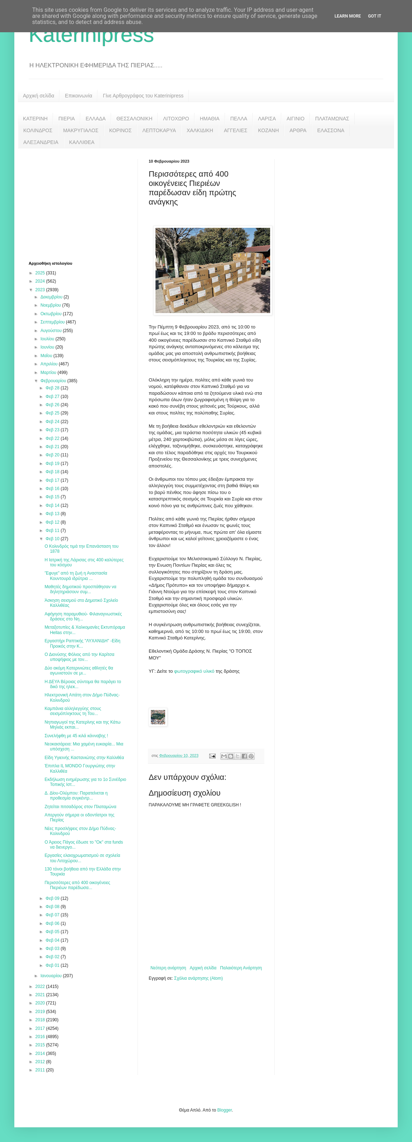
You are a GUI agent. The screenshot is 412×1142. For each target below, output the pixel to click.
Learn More (348, 16)
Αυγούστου (51, 330)
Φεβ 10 (53, 538)
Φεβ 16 (53, 488)
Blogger (224, 1110)
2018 (40, 1019)
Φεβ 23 (53, 429)
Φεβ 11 (53, 530)
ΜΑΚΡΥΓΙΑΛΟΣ (81, 130)
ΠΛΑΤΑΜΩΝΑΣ (332, 118)
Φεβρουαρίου (53, 380)
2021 (40, 994)
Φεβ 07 (53, 914)
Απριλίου (49, 363)
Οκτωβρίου (51, 313)
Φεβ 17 (53, 480)
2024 (40, 281)
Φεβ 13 (53, 513)
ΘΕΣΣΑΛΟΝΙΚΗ (134, 118)
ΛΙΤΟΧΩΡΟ (176, 118)
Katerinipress (91, 35)
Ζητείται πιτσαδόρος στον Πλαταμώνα (80, 806)
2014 (40, 1053)
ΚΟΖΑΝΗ (268, 130)
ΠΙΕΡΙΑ (66, 118)
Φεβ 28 (53, 387)
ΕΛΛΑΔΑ (96, 118)
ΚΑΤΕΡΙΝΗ (35, 118)
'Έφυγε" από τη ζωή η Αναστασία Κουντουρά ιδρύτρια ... (75, 576)
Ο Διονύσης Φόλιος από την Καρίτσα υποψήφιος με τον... (79, 657)
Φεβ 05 (53, 931)
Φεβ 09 (53, 898)
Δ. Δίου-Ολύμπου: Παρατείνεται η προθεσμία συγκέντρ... (75, 796)
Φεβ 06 (53, 923)
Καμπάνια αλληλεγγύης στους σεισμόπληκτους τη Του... (72, 711)
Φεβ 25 (53, 413)
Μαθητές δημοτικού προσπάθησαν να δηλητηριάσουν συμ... (80, 589)
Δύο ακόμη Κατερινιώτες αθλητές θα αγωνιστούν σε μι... (78, 671)
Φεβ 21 (53, 446)
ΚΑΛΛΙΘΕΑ (82, 142)
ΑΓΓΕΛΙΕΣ (235, 130)
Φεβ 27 (53, 396)
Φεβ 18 (53, 471)
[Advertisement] (82, 204)
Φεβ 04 (53, 940)
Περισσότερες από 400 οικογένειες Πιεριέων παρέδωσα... (77, 885)
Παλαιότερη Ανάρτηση (241, 967)
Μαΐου (46, 355)
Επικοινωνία (78, 96)
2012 (40, 1061)
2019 (40, 1011)
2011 (40, 1070)
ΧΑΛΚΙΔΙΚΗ (200, 130)
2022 (40, 986)
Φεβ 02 (53, 956)
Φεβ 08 (53, 906)
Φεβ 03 (53, 948)
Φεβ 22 (53, 438)
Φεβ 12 (53, 522)
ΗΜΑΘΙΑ (210, 118)
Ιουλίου (48, 338)
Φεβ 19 (53, 463)
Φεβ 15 (53, 496)
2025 (40, 272)
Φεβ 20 (53, 454)
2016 (40, 1036)
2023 (40, 289)
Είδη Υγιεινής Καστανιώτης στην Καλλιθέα (84, 757)
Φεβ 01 (53, 965)
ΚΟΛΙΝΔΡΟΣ (37, 130)
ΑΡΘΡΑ (297, 130)
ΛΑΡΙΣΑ (267, 118)
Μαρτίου (49, 372)
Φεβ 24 (53, 421)
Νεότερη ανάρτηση (168, 967)
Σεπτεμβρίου (53, 322)
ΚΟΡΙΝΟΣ (120, 130)
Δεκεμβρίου (52, 296)
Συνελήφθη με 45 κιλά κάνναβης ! (76, 735)
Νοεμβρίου (51, 305)
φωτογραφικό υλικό (195, 671)
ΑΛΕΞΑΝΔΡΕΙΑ (40, 142)
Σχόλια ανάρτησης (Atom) (198, 978)
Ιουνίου (48, 347)
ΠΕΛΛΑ (239, 118)
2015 (40, 1044)
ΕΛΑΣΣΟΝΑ (330, 130)
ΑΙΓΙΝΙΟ (296, 118)
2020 (40, 1003)
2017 (40, 1028)
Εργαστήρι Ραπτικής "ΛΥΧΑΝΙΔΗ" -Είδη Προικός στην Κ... (82, 643)
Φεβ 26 (53, 404)
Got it (374, 16)
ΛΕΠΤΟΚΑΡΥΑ (159, 130)
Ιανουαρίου (51, 975)
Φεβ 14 (53, 505)
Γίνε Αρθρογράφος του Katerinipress (143, 96)
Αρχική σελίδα (38, 96)
